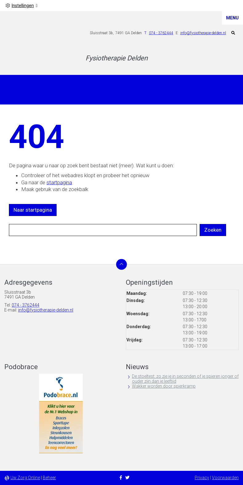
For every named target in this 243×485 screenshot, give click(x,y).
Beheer (49, 477)
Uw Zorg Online (25, 477)
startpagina (59, 182)
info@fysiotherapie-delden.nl (203, 33)
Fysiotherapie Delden (117, 58)
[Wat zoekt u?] (103, 230)
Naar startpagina (33, 210)
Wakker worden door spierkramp (164, 386)
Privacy (202, 477)
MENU (232, 17)
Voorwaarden (225, 477)
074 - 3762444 (25, 305)
